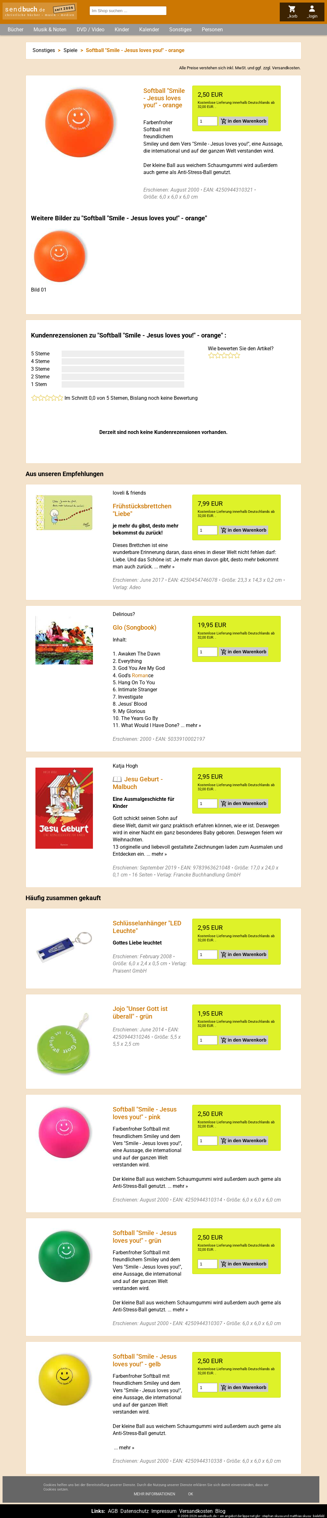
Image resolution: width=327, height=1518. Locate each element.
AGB (113, 1511)
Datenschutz (134, 1511)
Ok (190, 1494)
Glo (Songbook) (134, 627)
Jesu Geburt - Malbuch (138, 783)
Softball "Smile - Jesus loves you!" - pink (145, 1112)
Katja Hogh (125, 766)
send (25, 9)
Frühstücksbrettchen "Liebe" (142, 509)
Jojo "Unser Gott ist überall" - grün (140, 1012)
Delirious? (124, 614)
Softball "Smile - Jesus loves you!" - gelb (145, 1360)
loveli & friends (129, 493)
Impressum (164, 1511)
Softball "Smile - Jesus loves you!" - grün (145, 1236)
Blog (220, 1511)
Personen (212, 30)
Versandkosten (286, 67)
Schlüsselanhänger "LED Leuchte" (147, 927)
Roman (140, 675)
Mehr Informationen (154, 1494)
